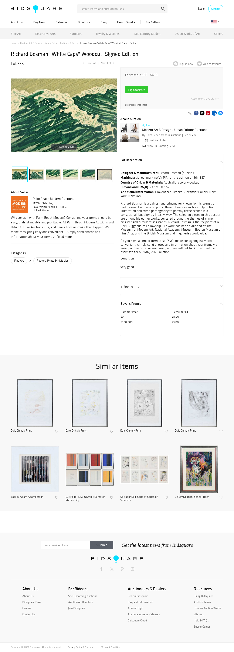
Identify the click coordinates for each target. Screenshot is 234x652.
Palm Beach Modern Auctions (53, 198)
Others (218, 34)
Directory (84, 22)
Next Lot (107, 63)
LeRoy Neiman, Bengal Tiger (192, 497)
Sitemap (199, 614)
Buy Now (39, 22)
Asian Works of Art (187, 34)
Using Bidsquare (203, 596)
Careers (26, 608)
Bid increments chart (136, 105)
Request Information (140, 602)
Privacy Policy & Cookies (80, 647)
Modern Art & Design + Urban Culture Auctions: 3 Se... (48, 43)
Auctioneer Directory (80, 602)
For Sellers (153, 22)
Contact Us (28, 614)
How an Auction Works (207, 608)
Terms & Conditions (111, 647)
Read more (64, 236)
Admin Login (135, 608)
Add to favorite (212, 64)
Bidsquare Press (31, 602)
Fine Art (16, 34)
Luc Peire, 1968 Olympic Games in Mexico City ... (85, 498)
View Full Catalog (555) (158, 146)
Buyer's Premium (132, 303)
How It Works (126, 22)
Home (14, 43)
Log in (201, 8)
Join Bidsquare (76, 608)
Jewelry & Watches (108, 34)
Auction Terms (202, 602)
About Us (28, 596)
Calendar (61, 22)
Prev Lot (89, 63)
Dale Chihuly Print (21, 430)
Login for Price (136, 90)
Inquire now (186, 64)
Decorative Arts (45, 34)
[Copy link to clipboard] (190, 113)
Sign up (215, 9)
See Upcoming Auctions (82, 596)
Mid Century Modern (147, 34)
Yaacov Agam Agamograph (27, 497)
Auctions (17, 22)
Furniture (76, 34)
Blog (103, 22)
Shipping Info (130, 286)
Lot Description (131, 160)
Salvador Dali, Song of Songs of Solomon (139, 498)
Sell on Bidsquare (138, 596)
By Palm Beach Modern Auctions (161, 135)
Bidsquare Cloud (137, 620)
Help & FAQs (201, 620)
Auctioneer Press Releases (144, 614)
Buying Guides (202, 626)
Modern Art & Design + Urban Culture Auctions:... (176, 130)
